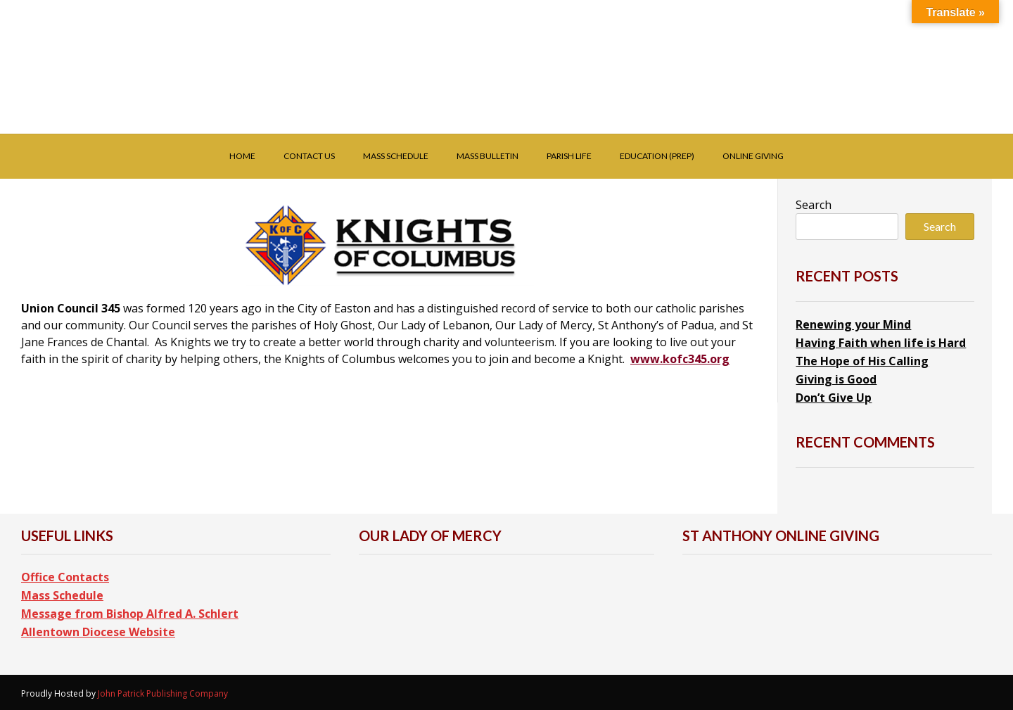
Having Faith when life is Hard (881, 342)
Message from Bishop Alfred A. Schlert (129, 613)
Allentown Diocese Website (98, 632)
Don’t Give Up (834, 397)
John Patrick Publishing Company (163, 693)
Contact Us (309, 156)
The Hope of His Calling (862, 361)
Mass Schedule (395, 156)
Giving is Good (836, 379)
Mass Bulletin (487, 156)
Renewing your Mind (853, 324)
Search (814, 205)
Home (242, 156)
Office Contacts (65, 577)
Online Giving (753, 156)
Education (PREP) (657, 156)
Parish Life (569, 156)
